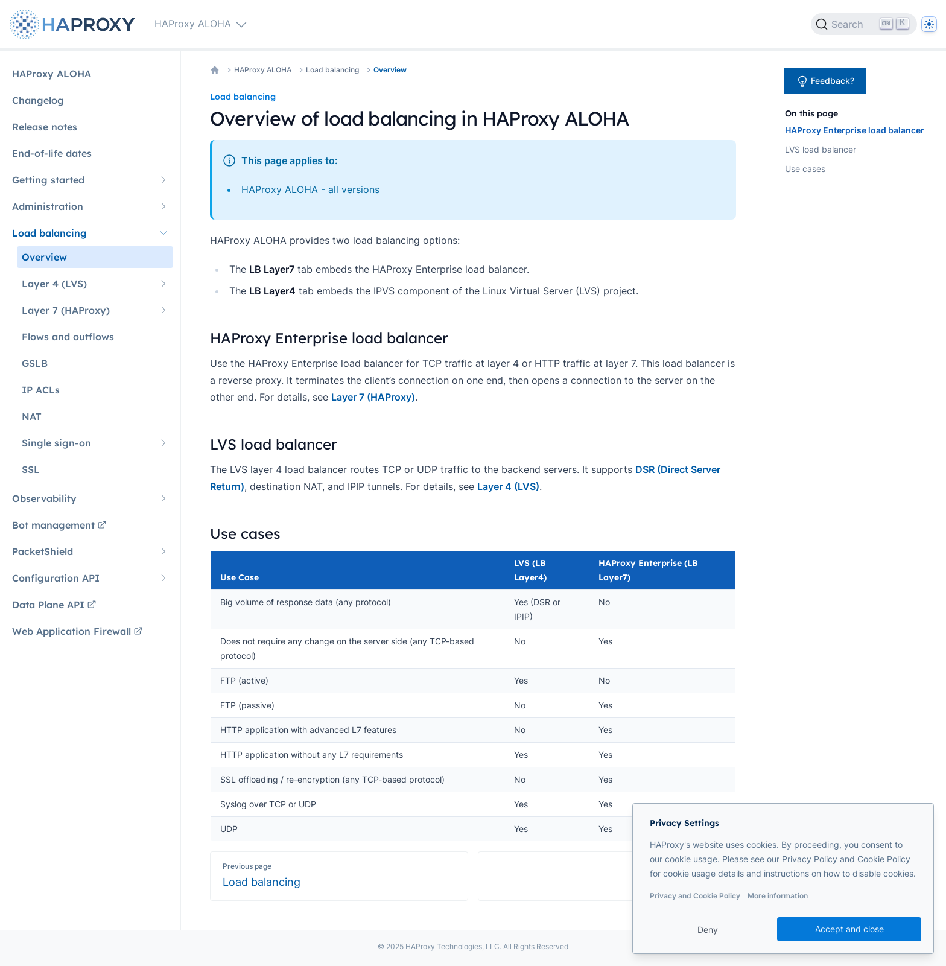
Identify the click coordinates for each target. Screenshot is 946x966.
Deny (707, 929)
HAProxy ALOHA (262, 69)
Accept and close (849, 929)
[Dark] (929, 24)
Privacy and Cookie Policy (695, 895)
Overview (390, 69)
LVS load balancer (820, 149)
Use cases (805, 169)
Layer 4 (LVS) (508, 486)
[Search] (864, 24)
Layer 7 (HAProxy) (373, 397)
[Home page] (75, 24)
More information (778, 895)
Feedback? (825, 81)
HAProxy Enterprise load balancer (854, 130)
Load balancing (332, 69)
